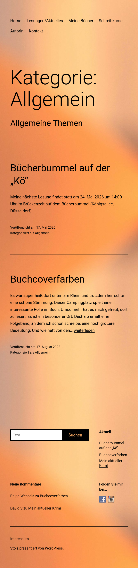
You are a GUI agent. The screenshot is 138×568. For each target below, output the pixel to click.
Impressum (19, 539)
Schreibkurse (111, 20)
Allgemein (42, 233)
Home (15, 20)
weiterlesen (84, 330)
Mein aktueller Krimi (110, 463)
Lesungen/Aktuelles (45, 20)
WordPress (54, 548)
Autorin (16, 31)
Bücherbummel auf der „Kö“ (111, 445)
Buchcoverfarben (47, 279)
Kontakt (36, 31)
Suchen (75, 435)
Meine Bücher (81, 20)
